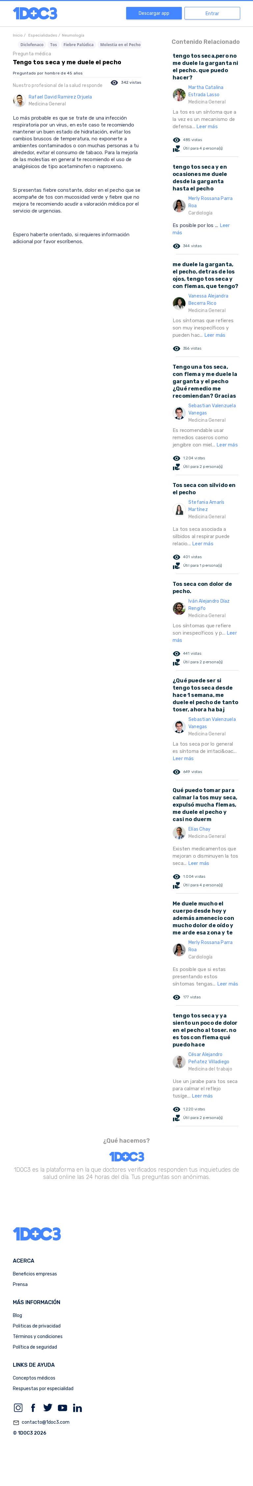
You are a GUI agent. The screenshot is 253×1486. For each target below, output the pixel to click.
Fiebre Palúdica (79, 44)
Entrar (212, 13)
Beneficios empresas (35, 1274)
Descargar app (154, 13)
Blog (17, 1315)
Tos (53, 44)
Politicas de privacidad (37, 1326)
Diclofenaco (31, 44)
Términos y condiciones (38, 1336)
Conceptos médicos (34, 1378)
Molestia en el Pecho (120, 44)
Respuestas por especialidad (43, 1388)
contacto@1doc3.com (41, 1422)
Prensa (20, 1284)
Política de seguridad (35, 1347)
